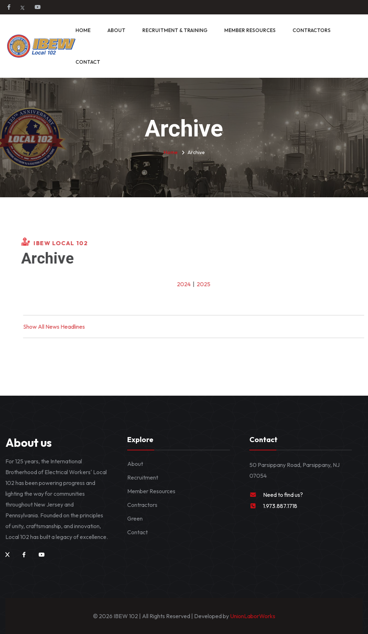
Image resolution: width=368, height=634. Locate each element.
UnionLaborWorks (252, 616)
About (116, 30)
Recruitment (142, 477)
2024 (189, 284)
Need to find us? (283, 494)
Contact (87, 62)
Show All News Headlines (59, 326)
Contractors (312, 30)
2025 (208, 284)
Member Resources (250, 30)
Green (135, 518)
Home (83, 30)
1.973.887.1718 (280, 505)
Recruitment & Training (174, 30)
